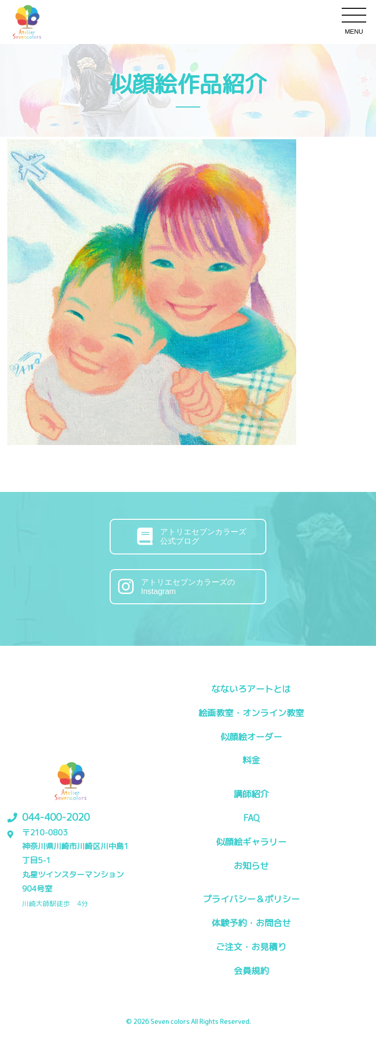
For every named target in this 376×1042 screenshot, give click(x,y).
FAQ (251, 818)
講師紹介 (251, 794)
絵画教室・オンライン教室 (251, 713)
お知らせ (251, 866)
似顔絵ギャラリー (251, 842)
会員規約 (251, 971)
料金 (251, 760)
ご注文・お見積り (251, 947)
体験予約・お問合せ (251, 923)
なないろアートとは (251, 689)
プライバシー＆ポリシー (251, 899)
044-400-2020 (56, 817)
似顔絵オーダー (251, 737)
